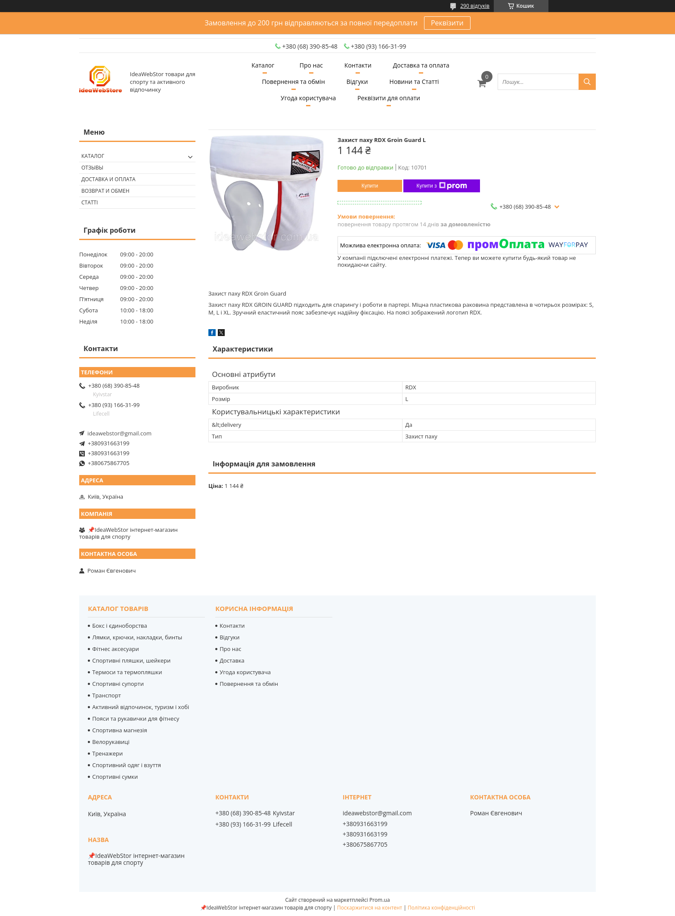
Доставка (232, 660)
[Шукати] (587, 82)
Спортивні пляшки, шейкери (131, 660)
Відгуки (357, 81)
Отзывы (92, 167)
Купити (370, 186)
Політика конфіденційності (441, 907)
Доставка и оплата (108, 179)
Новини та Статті (414, 81)
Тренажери (107, 753)
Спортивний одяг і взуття (126, 765)
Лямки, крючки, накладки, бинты (137, 637)
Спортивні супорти (118, 684)
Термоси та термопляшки (127, 672)
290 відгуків (474, 5)
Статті (89, 202)
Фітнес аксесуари (115, 649)
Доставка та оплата (421, 65)
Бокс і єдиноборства (119, 625)
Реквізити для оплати (388, 98)
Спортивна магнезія (119, 730)
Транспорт (106, 695)
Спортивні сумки (115, 776)
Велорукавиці (111, 742)
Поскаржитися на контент (369, 907)
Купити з (441, 186)
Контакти (358, 65)
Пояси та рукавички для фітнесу (135, 718)
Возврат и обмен (105, 190)
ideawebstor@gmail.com (119, 433)
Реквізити (447, 23)
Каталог (262, 65)
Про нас (311, 65)
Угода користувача (308, 98)
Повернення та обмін (293, 81)
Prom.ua (379, 900)
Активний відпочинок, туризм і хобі (140, 707)
